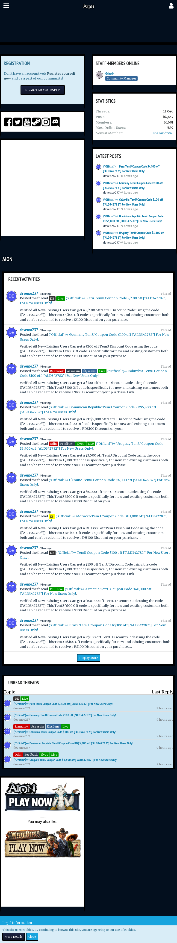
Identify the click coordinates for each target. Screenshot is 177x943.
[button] (6, 5)
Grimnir (109, 73)
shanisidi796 (163, 133)
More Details (14, 936)
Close (32, 936)
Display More (88, 658)
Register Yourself (42, 90)
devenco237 (111, 176)
